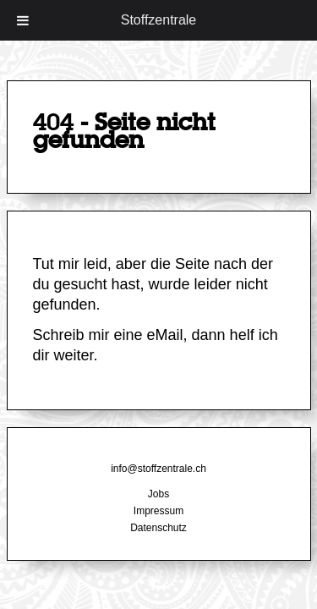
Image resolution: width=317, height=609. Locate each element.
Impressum (158, 511)
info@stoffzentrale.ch (158, 469)
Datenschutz (158, 528)
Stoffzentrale (159, 20)
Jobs (158, 494)
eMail (165, 334)
